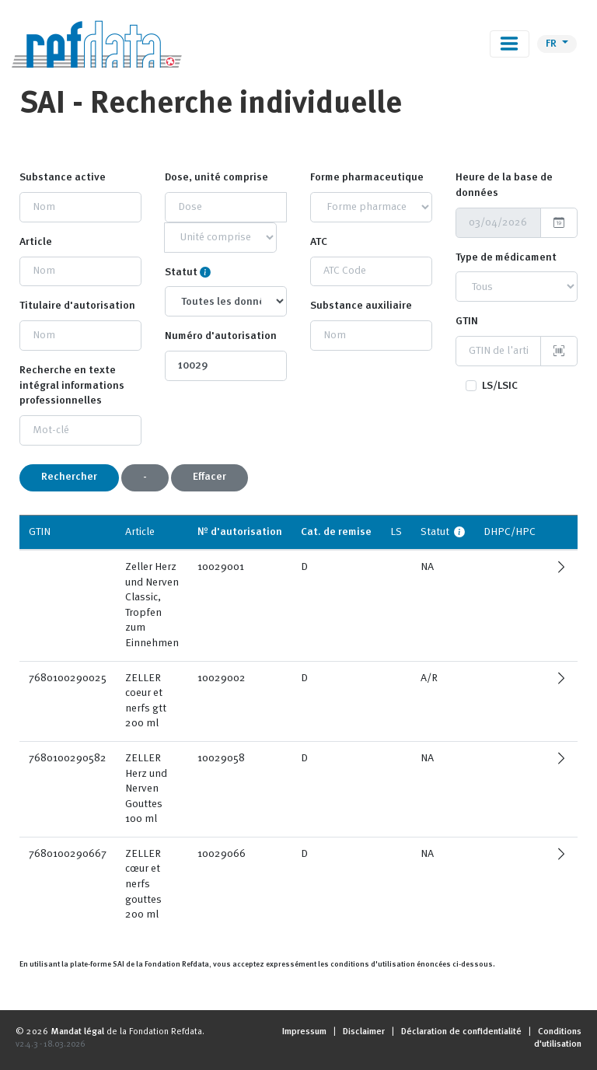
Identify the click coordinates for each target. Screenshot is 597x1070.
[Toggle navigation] (509, 44)
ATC (318, 241)
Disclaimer (364, 1032)
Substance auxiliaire (361, 305)
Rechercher (69, 476)
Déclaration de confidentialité (461, 1032)
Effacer (209, 476)
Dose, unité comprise (216, 177)
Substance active (62, 177)
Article (35, 241)
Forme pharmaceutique (367, 177)
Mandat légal (77, 1032)
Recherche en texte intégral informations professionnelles (71, 385)
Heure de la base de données (504, 185)
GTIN (467, 321)
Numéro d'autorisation (221, 335)
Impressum (304, 1032)
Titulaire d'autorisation (77, 305)
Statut (181, 272)
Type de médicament (506, 257)
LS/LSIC (500, 385)
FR (552, 43)
